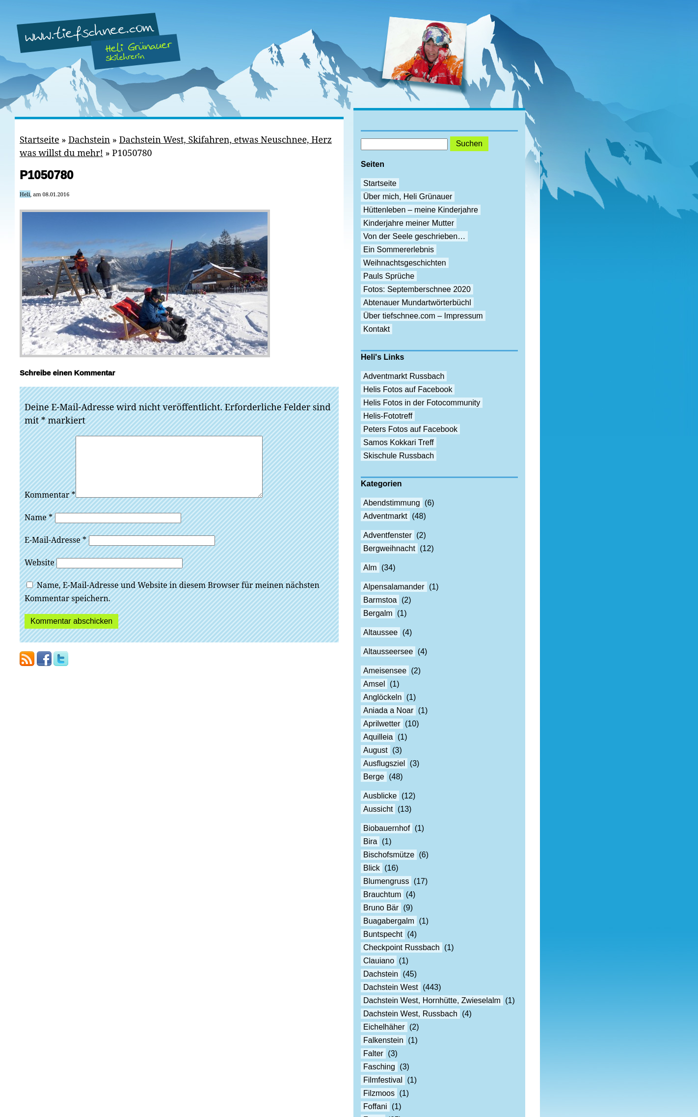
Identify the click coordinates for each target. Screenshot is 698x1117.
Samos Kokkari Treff (398, 442)
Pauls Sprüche (388, 276)
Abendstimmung (391, 503)
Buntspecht (383, 934)
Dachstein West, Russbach (410, 1014)
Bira (370, 841)
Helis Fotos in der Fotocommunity (421, 403)
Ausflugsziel (384, 763)
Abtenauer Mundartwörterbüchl (417, 302)
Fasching (379, 1067)
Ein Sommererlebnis (398, 249)
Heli (25, 194)
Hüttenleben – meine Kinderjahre (420, 210)
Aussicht (378, 809)
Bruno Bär (381, 908)
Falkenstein (383, 1040)
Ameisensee (384, 670)
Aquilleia (378, 737)
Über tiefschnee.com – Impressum (423, 316)
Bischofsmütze (388, 855)
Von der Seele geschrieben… (414, 236)
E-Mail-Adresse (55, 551)
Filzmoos (379, 1093)
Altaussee (380, 632)
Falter (373, 1053)
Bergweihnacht (389, 548)
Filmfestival (383, 1080)
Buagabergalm (388, 921)
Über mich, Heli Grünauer (407, 196)
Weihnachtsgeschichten (404, 263)
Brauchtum (382, 894)
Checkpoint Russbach (401, 947)
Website (39, 574)
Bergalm (378, 613)
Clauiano (378, 961)
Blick (371, 868)
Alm (370, 567)
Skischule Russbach (398, 456)
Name (39, 529)
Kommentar (50, 506)
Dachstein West (390, 987)
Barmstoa (380, 600)
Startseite (39, 139)
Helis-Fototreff (387, 416)
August (375, 750)
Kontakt (376, 329)
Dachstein (89, 139)
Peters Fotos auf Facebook (410, 429)
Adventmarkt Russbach (403, 376)
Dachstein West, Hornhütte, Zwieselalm (432, 1000)
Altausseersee (388, 651)
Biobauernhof (386, 828)
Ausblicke (380, 796)
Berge (373, 776)
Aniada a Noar (388, 710)
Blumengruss (386, 881)
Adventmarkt (385, 516)
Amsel (374, 684)
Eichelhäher (384, 1027)
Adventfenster (387, 535)
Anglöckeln (382, 697)
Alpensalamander (394, 587)
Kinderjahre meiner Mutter (408, 223)
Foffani (375, 1106)
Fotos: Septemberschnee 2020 (417, 289)
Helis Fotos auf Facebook (407, 389)
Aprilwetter (382, 723)
